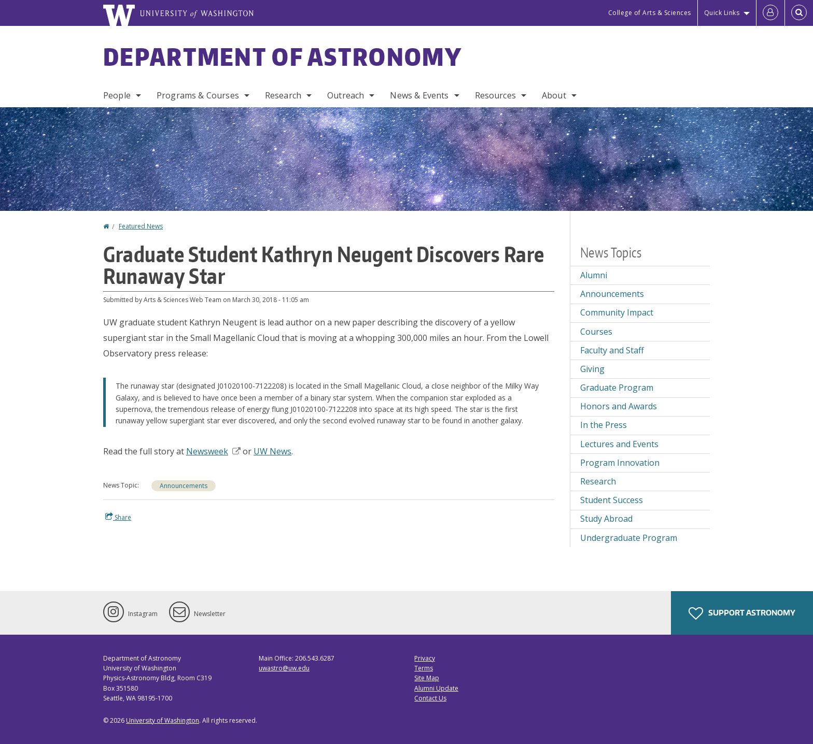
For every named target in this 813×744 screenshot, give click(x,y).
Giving (592, 369)
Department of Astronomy (282, 56)
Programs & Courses (198, 95)
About (554, 95)
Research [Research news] (598, 481)
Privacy (424, 658)
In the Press (603, 425)
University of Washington (162, 720)
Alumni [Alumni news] (593, 275)
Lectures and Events (619, 444)
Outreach (345, 95)
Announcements (183, 485)
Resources (495, 95)
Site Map (426, 678)
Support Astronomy (742, 613)
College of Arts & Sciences (649, 12)
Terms (423, 668)
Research (283, 95)
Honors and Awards (618, 406)
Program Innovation (620, 462)
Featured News (141, 226)
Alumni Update (436, 688)
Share (118, 517)
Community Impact (616, 312)
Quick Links (722, 12)
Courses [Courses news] (596, 331)
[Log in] (770, 13)
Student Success (611, 500)
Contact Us (430, 698)
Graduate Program (616, 387)
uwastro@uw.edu (284, 668)
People (117, 95)
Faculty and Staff (612, 350)
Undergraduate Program (628, 537)
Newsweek (213, 451)
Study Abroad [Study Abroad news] (606, 518)
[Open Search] (799, 13)
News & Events (419, 95)
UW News (272, 451)
